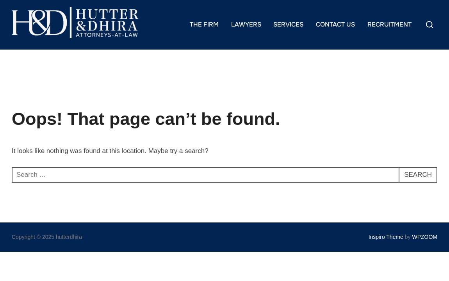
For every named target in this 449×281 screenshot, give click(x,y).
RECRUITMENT (389, 24)
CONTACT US (335, 24)
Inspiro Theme (386, 237)
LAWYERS (246, 24)
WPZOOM (424, 237)
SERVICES (288, 24)
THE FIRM (204, 24)
